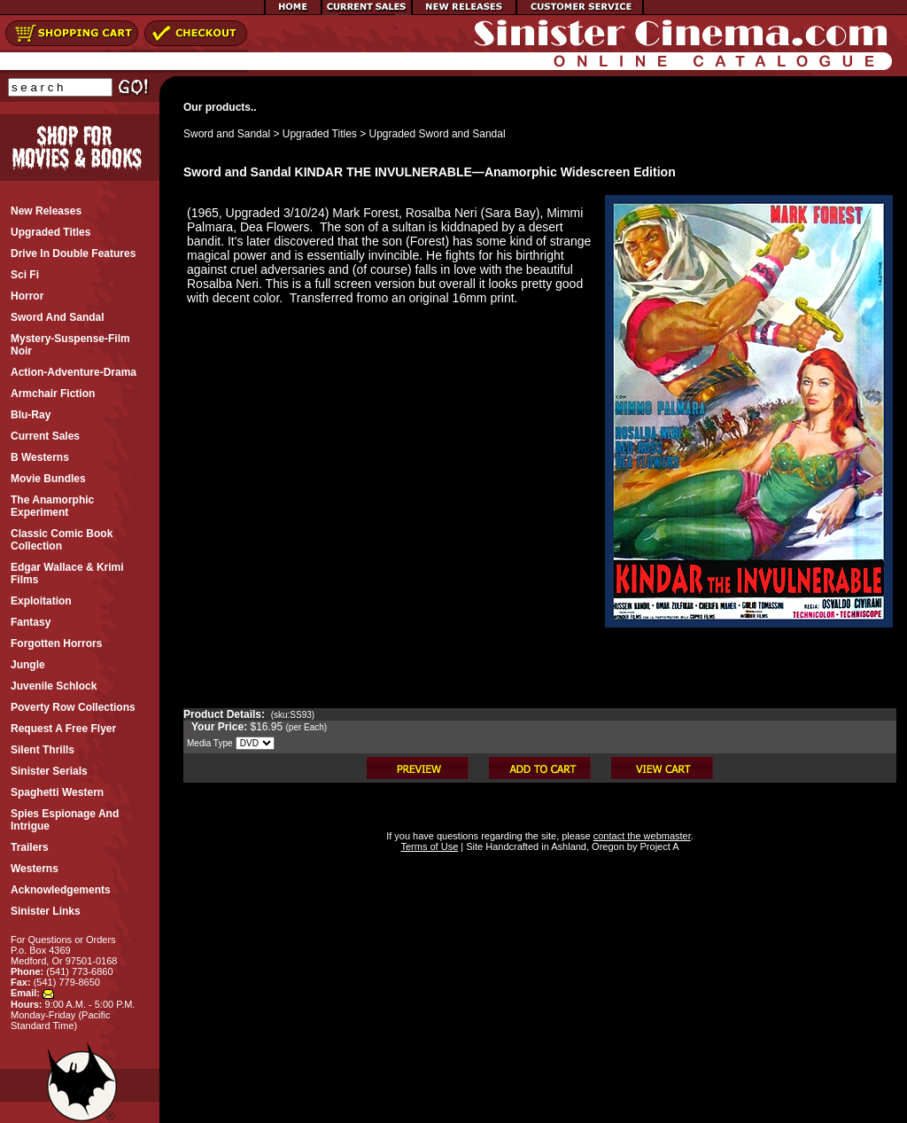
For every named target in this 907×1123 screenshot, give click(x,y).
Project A (657, 846)
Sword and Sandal (226, 134)
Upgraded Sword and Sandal (437, 134)
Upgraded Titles (320, 134)
